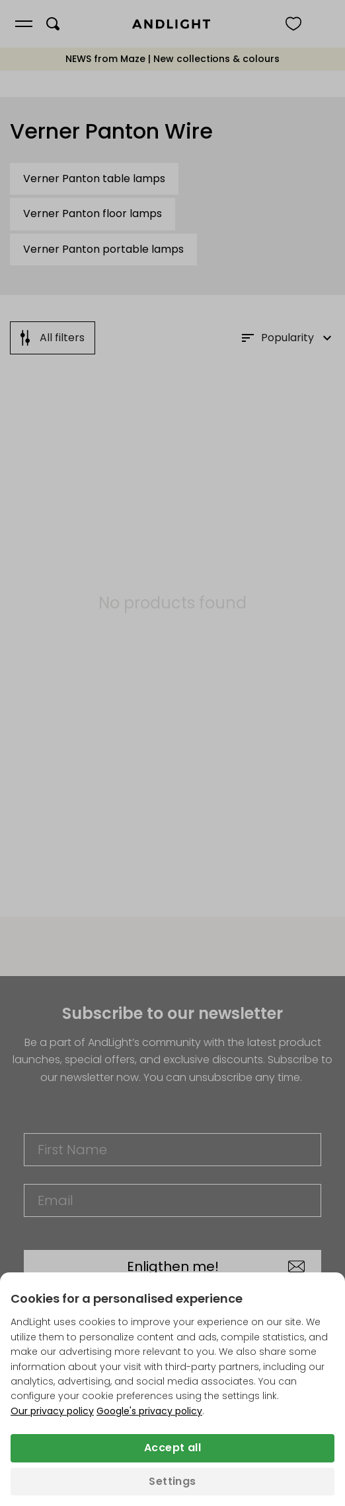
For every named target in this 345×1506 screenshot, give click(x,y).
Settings (172, 1481)
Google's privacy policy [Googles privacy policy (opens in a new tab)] (149, 1411)
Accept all (172, 1447)
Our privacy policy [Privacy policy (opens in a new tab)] (52, 1411)
